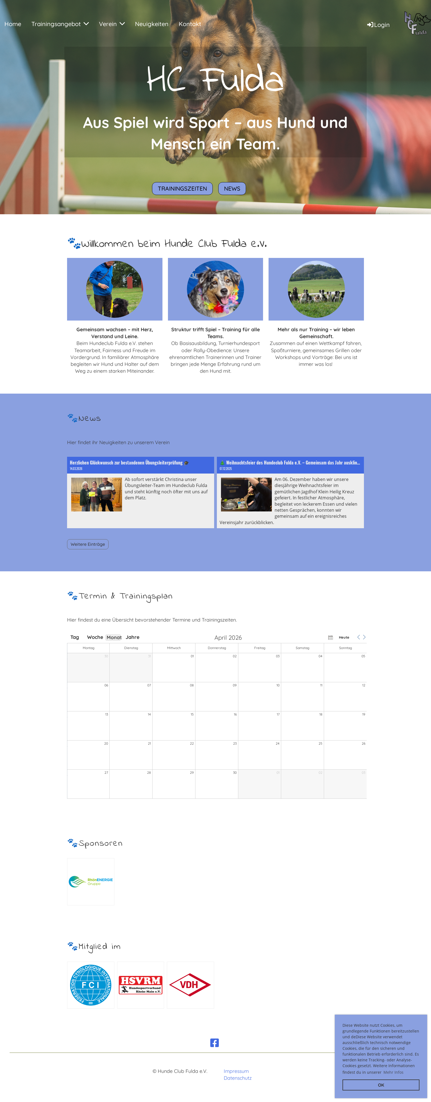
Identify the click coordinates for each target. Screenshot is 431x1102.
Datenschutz (238, 1078)
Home (12, 24)
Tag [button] (74, 637)
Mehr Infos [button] (393, 1072)
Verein (112, 24)
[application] (217, 717)
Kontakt (190, 24)
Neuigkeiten (151, 24)
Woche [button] (94, 637)
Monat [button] (114, 638)
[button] (358, 637)
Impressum (236, 1071)
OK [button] (381, 1085)
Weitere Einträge (88, 544)
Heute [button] (344, 637)
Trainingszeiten (182, 188)
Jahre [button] (132, 637)
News (232, 188)
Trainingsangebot (60, 24)
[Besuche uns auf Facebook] (214, 1043)
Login (378, 25)
